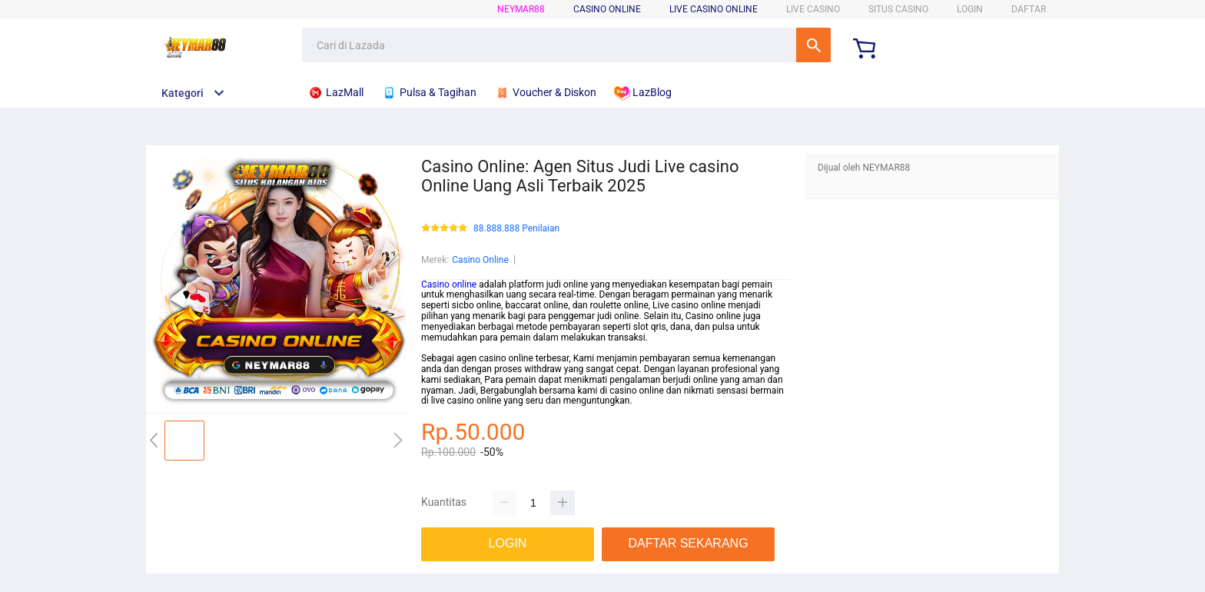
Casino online (448, 284)
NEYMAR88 (521, 9)
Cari (813, 45)
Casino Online (480, 259)
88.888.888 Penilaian (516, 229)
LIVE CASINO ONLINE (713, 9)
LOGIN (970, 9)
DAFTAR (1028, 9)
